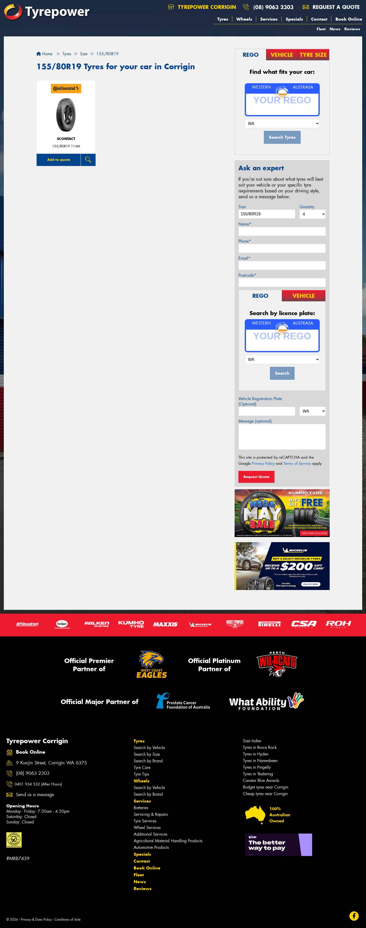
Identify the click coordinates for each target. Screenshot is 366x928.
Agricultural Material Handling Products (168, 840)
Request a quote (331, 7)
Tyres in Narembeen (260, 760)
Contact (319, 19)
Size (242, 206)
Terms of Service (297, 463)
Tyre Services (145, 821)
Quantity (306, 206)
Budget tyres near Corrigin (265, 787)
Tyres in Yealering (258, 774)
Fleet (321, 28)
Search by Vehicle (149, 747)
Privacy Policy (263, 463)
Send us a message (35, 795)
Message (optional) (255, 421)
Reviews (352, 28)
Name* (244, 224)
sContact (66, 139)
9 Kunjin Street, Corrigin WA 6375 (51, 763)
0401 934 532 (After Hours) (38, 784)
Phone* (244, 241)
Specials (294, 19)
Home (44, 54)
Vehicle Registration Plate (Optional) (260, 401)
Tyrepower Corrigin (202, 7)
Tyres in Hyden (255, 754)
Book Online (349, 19)
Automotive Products (151, 847)
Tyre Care (142, 767)
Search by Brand (148, 761)
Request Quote (256, 476)
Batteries (141, 807)
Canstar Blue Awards (261, 780)
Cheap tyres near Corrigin (265, 793)
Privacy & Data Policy (36, 919)
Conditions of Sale (67, 919)
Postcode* (247, 275)
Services (269, 19)
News (335, 28)
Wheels (244, 19)
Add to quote (58, 159)
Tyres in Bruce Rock (260, 747)
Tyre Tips (141, 774)
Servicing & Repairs (151, 814)
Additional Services (150, 834)
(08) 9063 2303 (273, 7)
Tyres (222, 19)
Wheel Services (147, 827)
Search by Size (147, 754)
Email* (244, 258)
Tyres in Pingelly (257, 767)
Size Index (252, 740)
